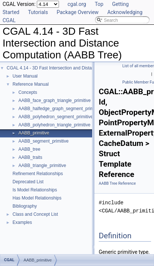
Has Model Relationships (37, 198)
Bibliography (25, 206)
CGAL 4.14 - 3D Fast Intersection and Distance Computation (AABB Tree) (79, 68)
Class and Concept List (35, 214)
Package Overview (78, 12)
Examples (22, 222)
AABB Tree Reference (117, 183)
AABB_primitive (33, 133)
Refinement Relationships (38, 173)
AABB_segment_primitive (43, 141)
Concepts (27, 92)
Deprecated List (28, 181)
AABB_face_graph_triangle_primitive (54, 100)
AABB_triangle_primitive (42, 165)
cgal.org (76, 4)
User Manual (25, 76)
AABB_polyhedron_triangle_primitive (54, 124)
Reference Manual (31, 84)
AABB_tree (29, 149)
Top (99, 4)
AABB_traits (30, 157)
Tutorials (38, 12)
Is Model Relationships (35, 189)
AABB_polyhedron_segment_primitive (55, 116)
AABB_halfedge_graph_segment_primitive (60, 108)
